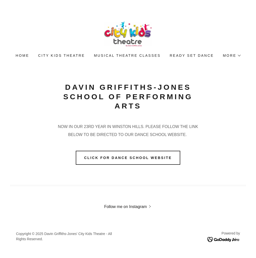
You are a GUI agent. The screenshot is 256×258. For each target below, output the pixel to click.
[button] (231, 55)
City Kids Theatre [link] (61, 56)
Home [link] (22, 56)
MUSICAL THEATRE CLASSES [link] (127, 56)
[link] (128, 34)
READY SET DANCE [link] (192, 56)
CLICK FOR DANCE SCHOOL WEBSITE (128, 158)
